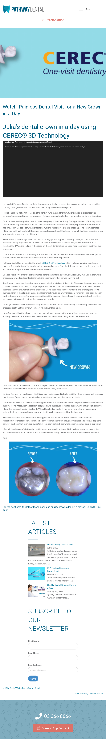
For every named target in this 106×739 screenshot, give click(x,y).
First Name (33, 641)
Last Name (33, 653)
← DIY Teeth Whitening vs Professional (21, 688)
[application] (53, 169)
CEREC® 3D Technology (53, 262)
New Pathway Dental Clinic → (89, 693)
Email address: (35, 665)
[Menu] (84, 9)
